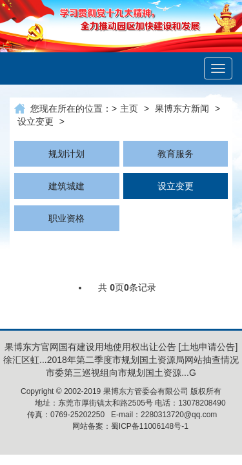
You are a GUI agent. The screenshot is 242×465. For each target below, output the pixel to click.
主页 (129, 108)
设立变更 (35, 121)
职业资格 (66, 218)
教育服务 (175, 154)
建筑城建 (66, 186)
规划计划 (66, 154)
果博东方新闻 (182, 108)
